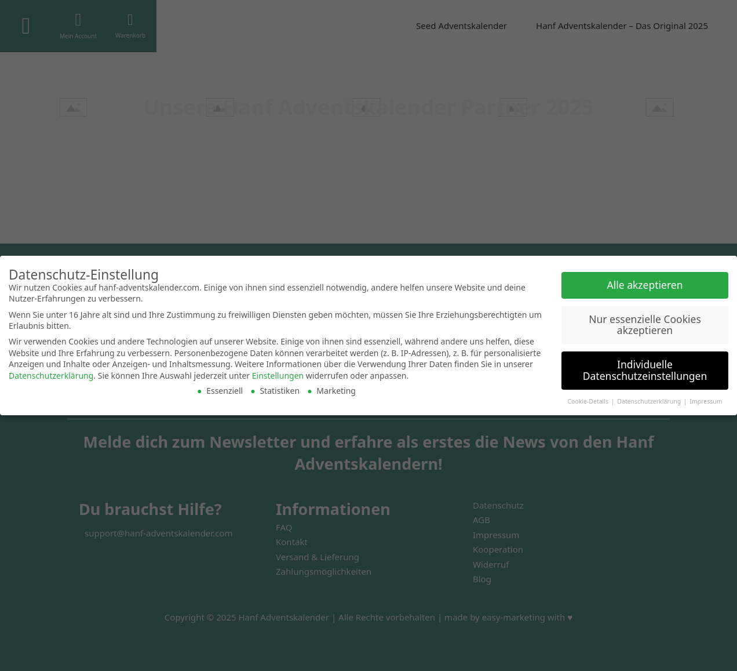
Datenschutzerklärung (51, 375)
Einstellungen (278, 375)
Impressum (705, 401)
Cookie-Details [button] (588, 401)
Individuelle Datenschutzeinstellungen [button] (645, 370)
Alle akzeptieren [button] (645, 285)
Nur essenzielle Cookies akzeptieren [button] (645, 325)
